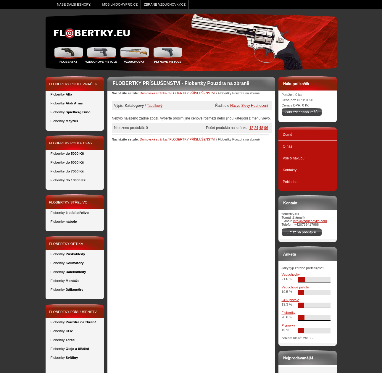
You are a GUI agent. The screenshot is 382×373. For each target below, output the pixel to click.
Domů (287, 135)
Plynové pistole (166, 54)
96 (266, 128)
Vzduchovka (134, 54)
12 (251, 128)
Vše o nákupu (293, 158)
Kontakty (290, 170)
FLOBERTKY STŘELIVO (68, 202)
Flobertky (69, 54)
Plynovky (288, 325)
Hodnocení (259, 106)
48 (261, 128)
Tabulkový (154, 106)
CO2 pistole (290, 300)
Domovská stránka (153, 93)
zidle (94, 33)
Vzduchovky (291, 274)
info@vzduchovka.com (310, 221)
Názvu (235, 106)
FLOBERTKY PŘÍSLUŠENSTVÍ (192, 93)
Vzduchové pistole (101, 54)
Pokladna (290, 182)
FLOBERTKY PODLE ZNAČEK (73, 84)
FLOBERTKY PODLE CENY (71, 143)
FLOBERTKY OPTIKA (66, 244)
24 (256, 128)
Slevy (245, 106)
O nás (287, 146)
